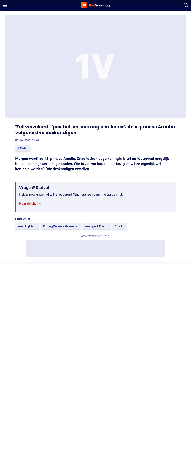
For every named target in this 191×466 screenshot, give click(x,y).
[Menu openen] (5, 5)
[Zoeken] (186, 5)
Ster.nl (106, 236)
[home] (95, 5)
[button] (23, 148)
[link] (30, 203)
